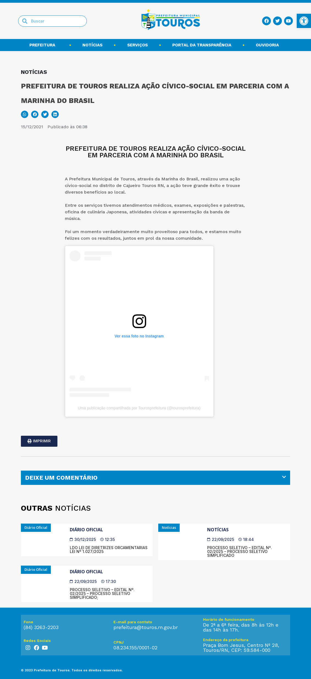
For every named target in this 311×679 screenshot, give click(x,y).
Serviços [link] (137, 45)
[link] (304, 21)
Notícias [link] (92, 45)
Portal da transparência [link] (201, 45)
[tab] (155, 478)
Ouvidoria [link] (269, 45)
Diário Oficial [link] (86, 530)
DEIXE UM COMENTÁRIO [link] (61, 477)
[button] (24, 114)
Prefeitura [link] (43, 45)
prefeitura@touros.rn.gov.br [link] (145, 627)
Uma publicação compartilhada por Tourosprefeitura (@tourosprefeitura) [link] (139, 408)
